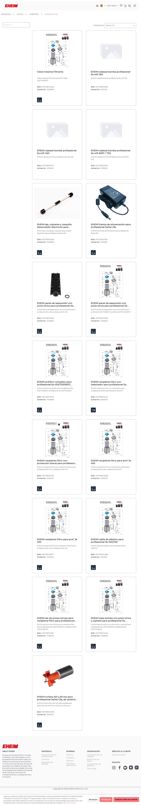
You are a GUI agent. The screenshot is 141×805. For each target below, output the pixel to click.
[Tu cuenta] (112, 6)
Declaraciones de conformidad (49, 755)
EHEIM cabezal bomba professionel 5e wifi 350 (110, 73)
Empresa (70, 751)
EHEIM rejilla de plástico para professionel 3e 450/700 (107, 540)
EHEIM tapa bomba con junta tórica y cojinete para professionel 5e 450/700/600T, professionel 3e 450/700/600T (111, 619)
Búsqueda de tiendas (47, 763)
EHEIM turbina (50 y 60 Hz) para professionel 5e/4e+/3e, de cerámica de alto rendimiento (57, 698)
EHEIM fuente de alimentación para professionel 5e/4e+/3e (111, 226)
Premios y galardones (71, 764)
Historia (69, 755)
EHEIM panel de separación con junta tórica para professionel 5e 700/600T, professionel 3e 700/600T (111, 304)
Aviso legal (91, 769)
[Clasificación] (120, 25)
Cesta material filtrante (50, 72)
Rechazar (93, 800)
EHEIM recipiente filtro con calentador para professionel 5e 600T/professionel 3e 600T (108, 383)
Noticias (69, 761)
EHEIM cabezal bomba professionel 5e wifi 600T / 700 (110, 152)
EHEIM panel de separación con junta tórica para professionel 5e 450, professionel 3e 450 (55, 304)
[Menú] (134, 5)
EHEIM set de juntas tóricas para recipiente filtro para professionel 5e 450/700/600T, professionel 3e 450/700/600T (55, 619)
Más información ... (70, 803)
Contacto (45, 759)
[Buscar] (129, 5)
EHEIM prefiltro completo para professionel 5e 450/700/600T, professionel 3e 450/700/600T (54, 383)
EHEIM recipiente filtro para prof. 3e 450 (111, 462)
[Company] (97, 6)
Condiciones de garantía (94, 765)
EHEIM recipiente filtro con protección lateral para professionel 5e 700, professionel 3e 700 (57, 462)
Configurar (106, 799)
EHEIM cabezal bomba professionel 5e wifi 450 (56, 152)
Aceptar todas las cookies (126, 799)
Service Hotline (118, 755)
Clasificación (98, 25)
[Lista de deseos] (121, 5)
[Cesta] (125, 5)
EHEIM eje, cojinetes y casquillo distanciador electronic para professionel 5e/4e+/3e (54, 226)
